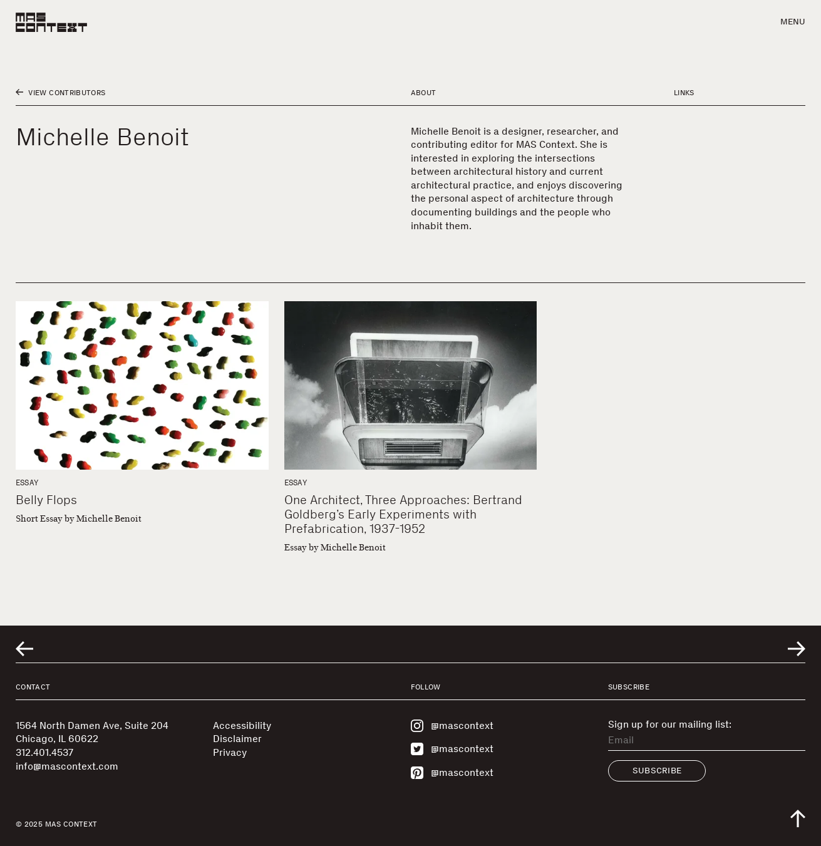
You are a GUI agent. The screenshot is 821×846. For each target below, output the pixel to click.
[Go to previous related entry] (24, 648)
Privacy (230, 752)
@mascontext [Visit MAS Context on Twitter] (452, 749)
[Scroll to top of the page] (798, 818)
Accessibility (242, 725)
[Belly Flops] (142, 385)
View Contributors (60, 92)
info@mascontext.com (67, 766)
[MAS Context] (51, 22)
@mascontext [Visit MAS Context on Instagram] (452, 726)
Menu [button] (792, 21)
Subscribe (657, 770)
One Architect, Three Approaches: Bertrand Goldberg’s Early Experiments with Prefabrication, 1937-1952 (403, 514)
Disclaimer (237, 739)
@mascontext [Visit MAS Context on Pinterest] (452, 772)
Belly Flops (46, 499)
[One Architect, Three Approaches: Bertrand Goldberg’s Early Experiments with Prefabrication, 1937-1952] (410, 385)
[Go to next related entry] (796, 648)
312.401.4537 (44, 752)
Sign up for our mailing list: (669, 724)
